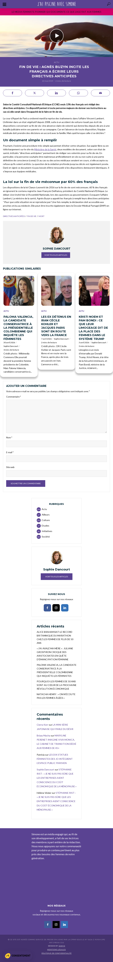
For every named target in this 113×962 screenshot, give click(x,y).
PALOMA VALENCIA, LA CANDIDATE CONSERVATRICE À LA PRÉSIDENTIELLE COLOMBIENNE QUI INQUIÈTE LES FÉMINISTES (18, 328)
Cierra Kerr (42, 724)
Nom (9, 437)
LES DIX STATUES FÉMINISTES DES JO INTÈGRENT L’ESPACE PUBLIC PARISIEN (55, 758)
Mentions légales (56, 950)
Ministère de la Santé (45, 149)
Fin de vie (31, 216)
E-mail (10, 452)
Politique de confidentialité (57, 953)
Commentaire (13, 396)
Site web (10, 467)
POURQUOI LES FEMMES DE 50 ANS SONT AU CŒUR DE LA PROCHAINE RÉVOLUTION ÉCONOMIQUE (56, 685)
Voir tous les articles (55, 255)
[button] (17, 955)
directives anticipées (14, 216)
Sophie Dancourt (11, 346)
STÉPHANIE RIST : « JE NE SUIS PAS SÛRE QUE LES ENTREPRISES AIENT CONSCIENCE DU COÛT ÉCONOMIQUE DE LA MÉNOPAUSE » (56, 778)
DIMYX (62, 946)
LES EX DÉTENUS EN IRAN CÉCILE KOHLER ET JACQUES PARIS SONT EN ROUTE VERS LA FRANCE (56, 326)
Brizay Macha (43, 735)
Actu (56, 62)
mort (41, 216)
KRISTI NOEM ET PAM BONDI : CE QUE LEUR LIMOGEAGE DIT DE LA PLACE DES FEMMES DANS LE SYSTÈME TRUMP (93, 328)
